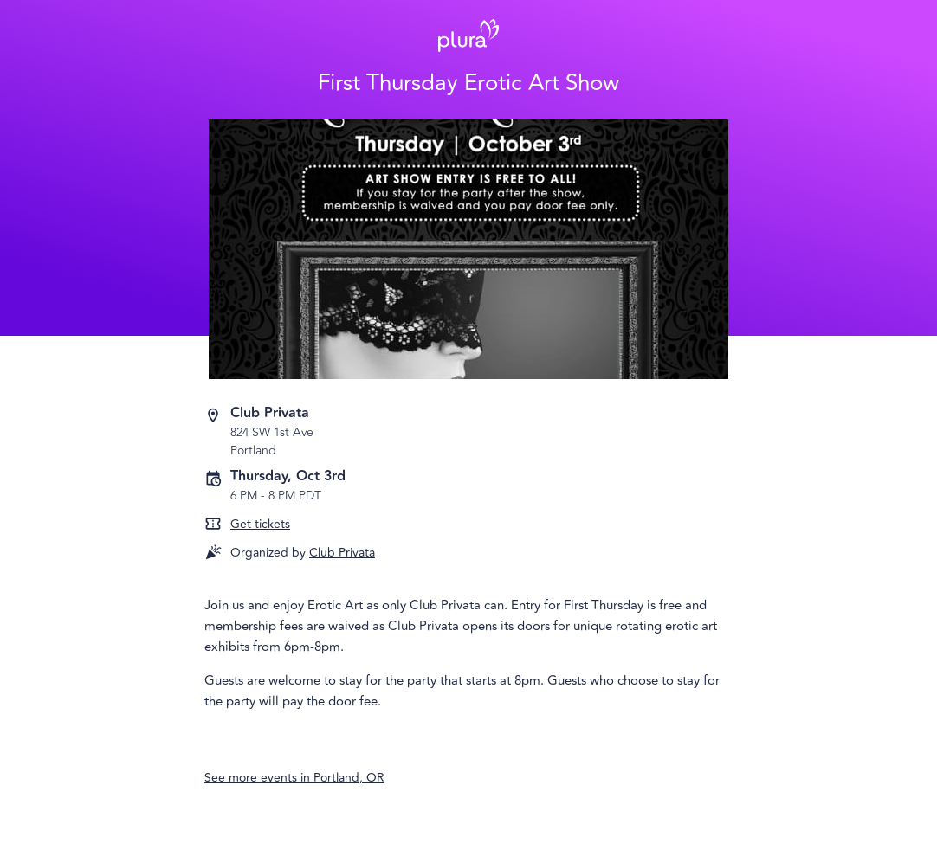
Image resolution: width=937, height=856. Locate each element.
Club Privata (342, 553)
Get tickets (260, 524)
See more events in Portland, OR (294, 778)
